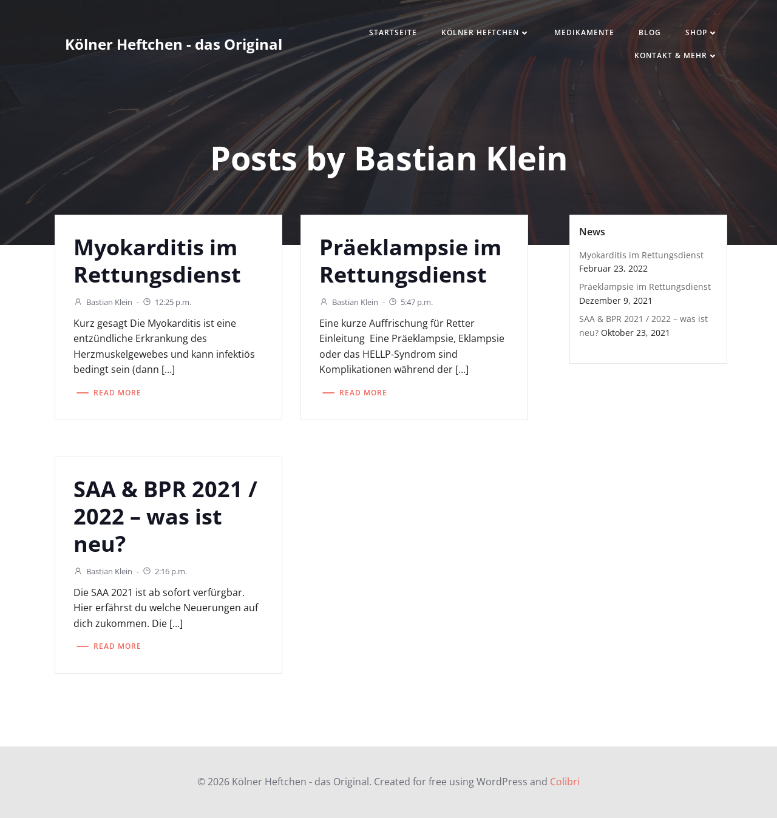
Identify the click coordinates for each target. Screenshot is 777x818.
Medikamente (584, 32)
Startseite (393, 32)
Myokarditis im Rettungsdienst (641, 255)
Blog (650, 32)
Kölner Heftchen (485, 32)
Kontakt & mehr (676, 55)
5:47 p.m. (410, 302)
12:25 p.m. (166, 302)
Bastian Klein (102, 302)
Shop (701, 32)
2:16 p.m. (164, 571)
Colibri (565, 781)
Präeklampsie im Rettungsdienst (645, 286)
